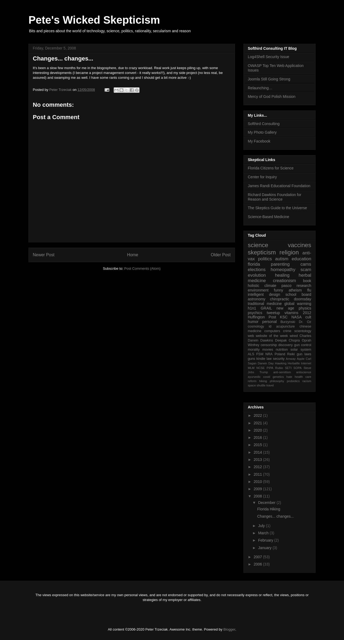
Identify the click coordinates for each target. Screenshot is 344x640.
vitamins (291, 313)
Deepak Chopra (287, 340)
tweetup (273, 313)
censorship (269, 345)
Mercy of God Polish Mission (271, 96)
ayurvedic (254, 376)
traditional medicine (265, 303)
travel (270, 385)
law (269, 359)
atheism (295, 290)
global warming (297, 303)
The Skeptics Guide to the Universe (277, 208)
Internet (306, 363)
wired (294, 336)
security (278, 359)
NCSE (260, 367)
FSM (259, 354)
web (251, 336)
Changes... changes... (275, 516)
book (307, 281)
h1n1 (252, 308)
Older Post (221, 255)
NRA (269, 354)
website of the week (272, 336)
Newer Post (44, 255)
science (258, 245)
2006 (258, 564)
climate (270, 285)
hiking (263, 381)
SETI (288, 367)
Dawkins (266, 340)
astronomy (256, 299)
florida (254, 264)
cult (308, 317)
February (266, 540)
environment (258, 290)
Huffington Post (262, 317)
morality (254, 349)
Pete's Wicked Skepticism (94, 20)
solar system (301, 349)
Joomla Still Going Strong (269, 79)
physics (305, 308)
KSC (284, 317)
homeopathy (283, 269)
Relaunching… (260, 88)
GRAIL (266, 308)
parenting (280, 264)
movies (267, 349)
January (265, 548)
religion (289, 252)
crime (287, 331)
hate (289, 376)
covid (266, 376)
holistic (253, 285)
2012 (307, 313)
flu (309, 290)
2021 (258, 423)
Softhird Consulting (264, 124)
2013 (258, 459)
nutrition (282, 349)
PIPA (270, 367)
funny (278, 290)
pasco (286, 285)
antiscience (303, 372)
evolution (257, 275)
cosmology (256, 326)
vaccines (299, 245)
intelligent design (264, 294)
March (264, 533)
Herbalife (294, 363)
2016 (258, 437)
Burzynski (288, 322)
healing (282, 275)
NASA (296, 317)
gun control (302, 345)
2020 (258, 430)
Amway (291, 358)
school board (298, 294)
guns (251, 359)
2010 (258, 481)
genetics (278, 376)
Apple (301, 358)
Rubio (279, 367)
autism (281, 258)
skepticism (262, 252)
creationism (284, 280)
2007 (258, 557)
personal (269, 321)
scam (305, 269)
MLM (251, 367)
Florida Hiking (268, 509)
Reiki (291, 354)
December (267, 502)
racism (306, 381)
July (262, 526)
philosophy (277, 381)
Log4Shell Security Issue (268, 57)
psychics (255, 313)
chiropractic (279, 299)
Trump (263, 372)
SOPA (297, 367)
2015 (258, 445)
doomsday (302, 299)
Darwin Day (266, 363)
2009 (258, 489)
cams (305, 264)
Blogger (229, 629)
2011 (258, 474)
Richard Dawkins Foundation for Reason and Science (274, 197)
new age (285, 308)
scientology (302, 331)
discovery (285, 345)
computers (272, 331)
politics (265, 258)
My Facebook (259, 141)
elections (257, 269)
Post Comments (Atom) (142, 268)
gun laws (304, 354)
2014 (258, 452)
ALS (251, 354)
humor (253, 321)
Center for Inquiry (262, 177)
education (301, 258)
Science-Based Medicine (268, 217)
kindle (260, 359)
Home (132, 255)
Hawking (280, 363)
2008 (258, 496)
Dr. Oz (305, 322)
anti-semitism (282, 372)
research (304, 285)
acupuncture (285, 326)
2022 (258, 415)
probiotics (293, 381)
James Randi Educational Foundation (279, 186)
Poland (280, 354)
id (270, 326)
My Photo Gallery (262, 132)
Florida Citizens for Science (270, 168)
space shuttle (257, 385)
